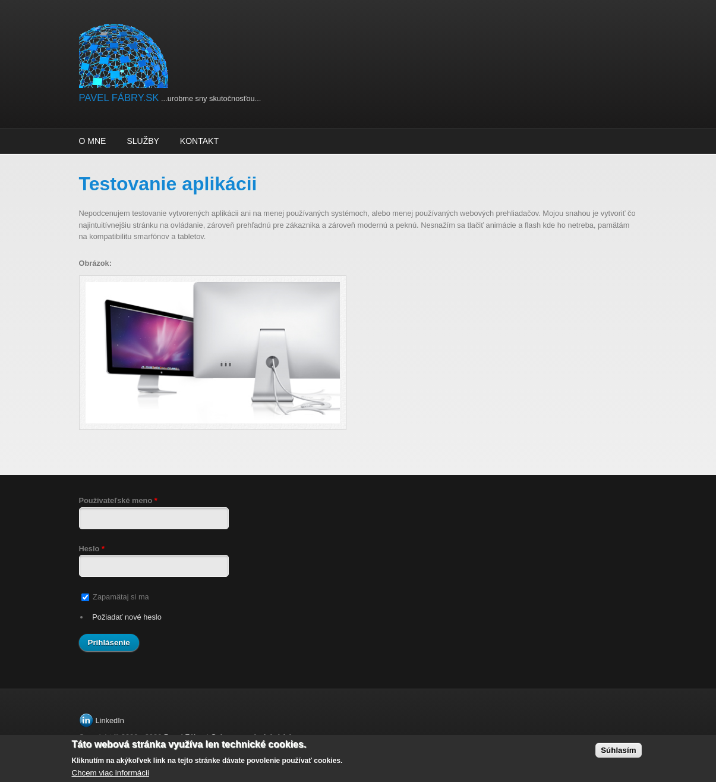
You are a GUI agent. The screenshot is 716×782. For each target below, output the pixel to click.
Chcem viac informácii (110, 776)
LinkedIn (110, 720)
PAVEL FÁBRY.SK (119, 97)
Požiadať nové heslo (127, 617)
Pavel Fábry (184, 737)
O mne (92, 141)
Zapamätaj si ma (121, 596)
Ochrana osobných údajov (254, 737)
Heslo (92, 548)
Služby (143, 141)
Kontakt (199, 141)
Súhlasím (618, 754)
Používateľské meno (118, 500)
